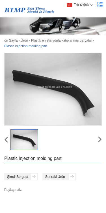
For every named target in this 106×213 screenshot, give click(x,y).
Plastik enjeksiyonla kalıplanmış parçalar (61, 40)
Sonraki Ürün (60, 177)
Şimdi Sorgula (22, 177)
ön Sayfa (11, 40)
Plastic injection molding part (25, 46)
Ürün (24, 40)
